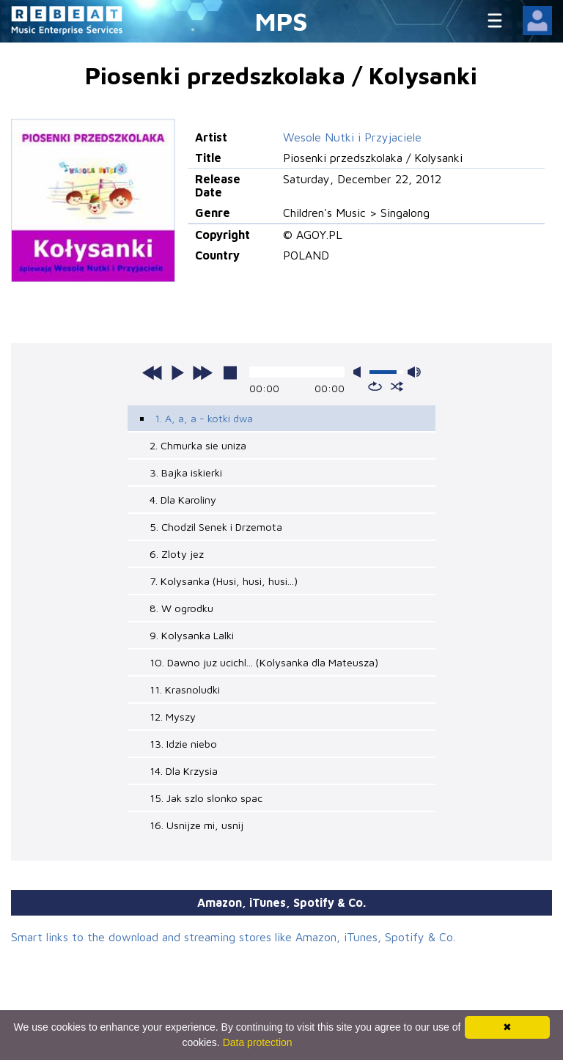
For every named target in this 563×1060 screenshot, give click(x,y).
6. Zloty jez (177, 554)
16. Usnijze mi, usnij (196, 825)
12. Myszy (173, 716)
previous (152, 372)
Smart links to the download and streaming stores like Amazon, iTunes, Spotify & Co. (233, 936)
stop (230, 372)
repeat (375, 386)
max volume (414, 372)
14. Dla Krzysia (184, 771)
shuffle (397, 386)
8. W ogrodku (181, 608)
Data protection (257, 1042)
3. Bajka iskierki (186, 472)
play (177, 372)
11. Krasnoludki (185, 689)
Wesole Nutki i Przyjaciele (352, 137)
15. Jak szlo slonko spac (206, 798)
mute (360, 372)
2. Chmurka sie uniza (198, 445)
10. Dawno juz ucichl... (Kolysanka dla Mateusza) (264, 662)
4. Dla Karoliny (183, 499)
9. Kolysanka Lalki (192, 635)
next (202, 372)
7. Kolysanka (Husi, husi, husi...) (224, 581)
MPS (281, 21)
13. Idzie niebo (183, 743)
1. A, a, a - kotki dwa (204, 418)
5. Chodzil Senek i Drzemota (216, 526)
